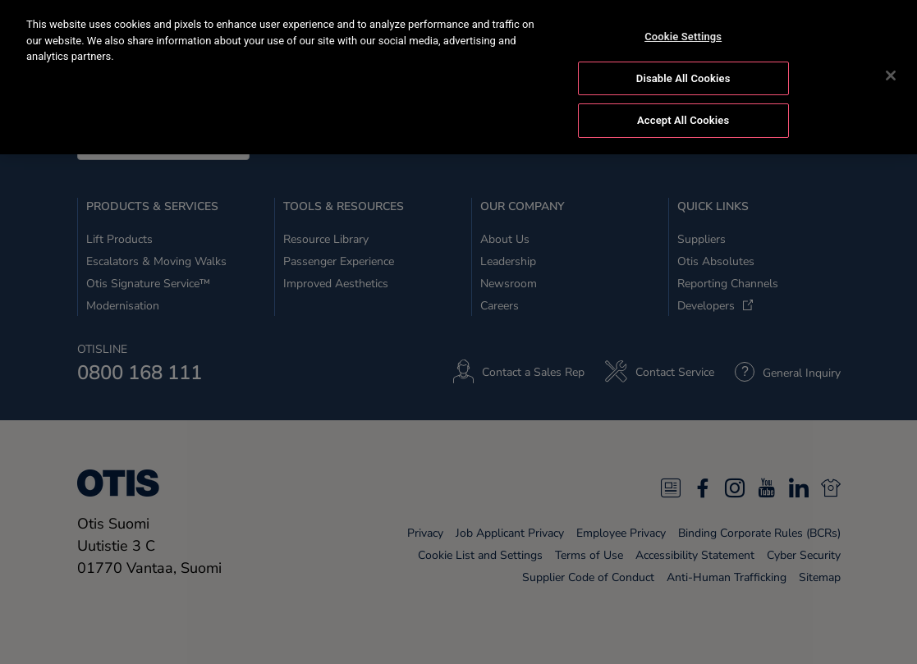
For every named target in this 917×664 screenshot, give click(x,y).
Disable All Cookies (683, 76)
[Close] (891, 73)
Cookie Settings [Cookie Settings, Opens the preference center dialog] (683, 34)
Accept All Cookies (683, 118)
